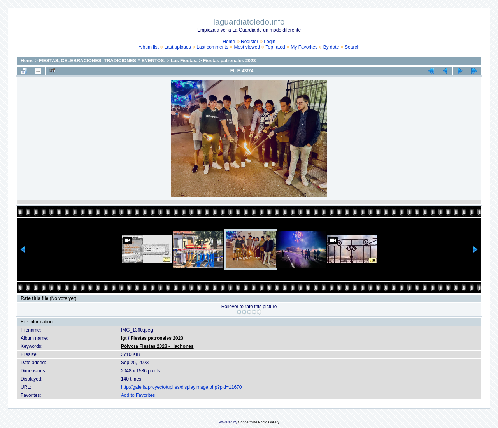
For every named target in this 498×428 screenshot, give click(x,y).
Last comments (212, 47)
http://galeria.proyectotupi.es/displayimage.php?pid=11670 (181, 387)
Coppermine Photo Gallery (258, 422)
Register (249, 41)
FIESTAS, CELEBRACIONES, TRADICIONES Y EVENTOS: (102, 60)
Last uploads (178, 47)
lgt (124, 338)
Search (352, 47)
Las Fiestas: (184, 60)
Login (269, 41)
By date (331, 47)
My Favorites (304, 47)
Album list (149, 47)
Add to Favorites (138, 395)
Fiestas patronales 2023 (229, 60)
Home (229, 41)
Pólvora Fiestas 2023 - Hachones (157, 346)
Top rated (275, 47)
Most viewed (247, 47)
